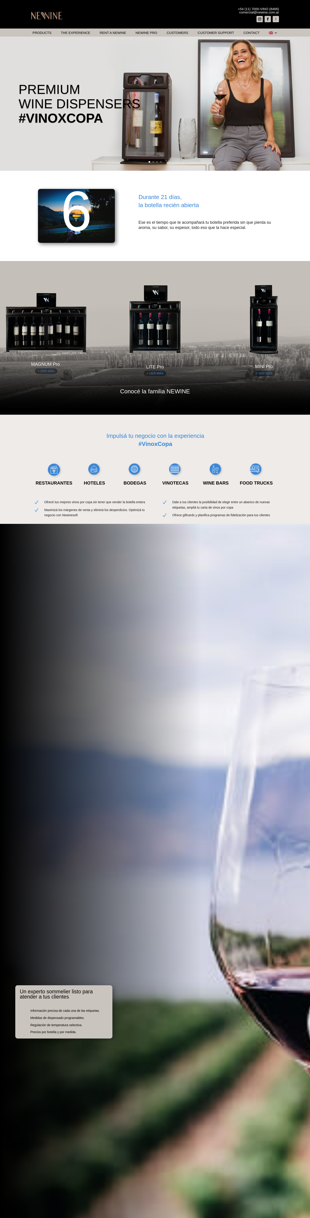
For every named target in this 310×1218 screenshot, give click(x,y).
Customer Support (216, 33)
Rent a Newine (113, 33)
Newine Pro (146, 33)
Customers (177, 33)
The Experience (75, 33)
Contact (251, 33)
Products (42, 33)
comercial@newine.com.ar (259, 12)
